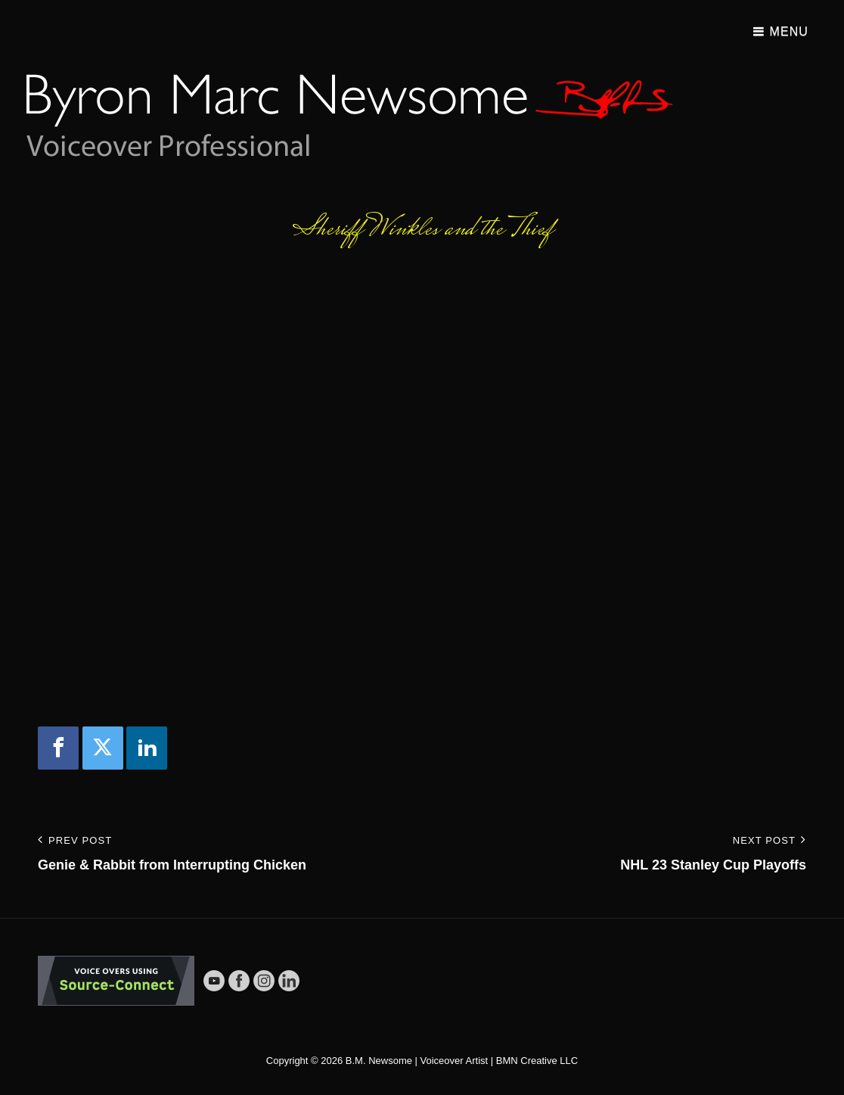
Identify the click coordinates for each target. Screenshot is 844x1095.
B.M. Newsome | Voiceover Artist (417, 1060)
